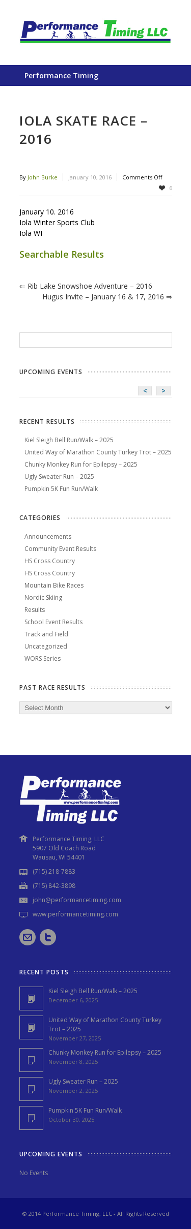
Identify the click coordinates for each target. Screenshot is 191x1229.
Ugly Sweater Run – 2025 (59, 476)
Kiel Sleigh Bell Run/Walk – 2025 (69, 440)
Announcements (47, 536)
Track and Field (46, 634)
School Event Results (53, 622)
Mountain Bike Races (54, 585)
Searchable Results (61, 254)
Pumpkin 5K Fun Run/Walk (61, 488)
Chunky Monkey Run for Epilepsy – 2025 (81, 464)
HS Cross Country (49, 561)
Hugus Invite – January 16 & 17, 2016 (107, 296)
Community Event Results (60, 548)
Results (34, 609)
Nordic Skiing (43, 597)
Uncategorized (45, 646)
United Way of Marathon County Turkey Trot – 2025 (98, 452)
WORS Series (42, 658)
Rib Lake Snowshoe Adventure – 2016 (85, 286)
